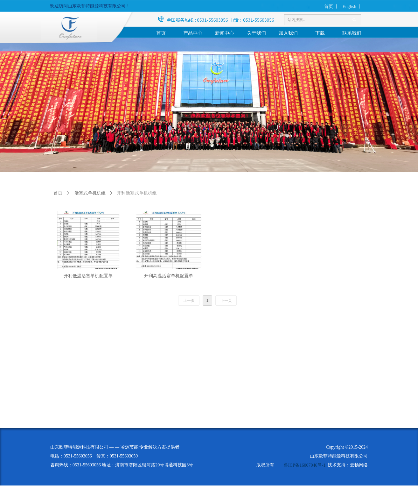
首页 (57, 193)
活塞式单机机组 (90, 193)
